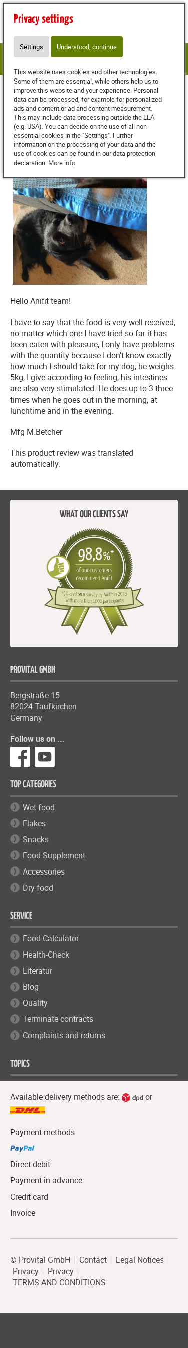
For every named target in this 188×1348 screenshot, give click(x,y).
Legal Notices (140, 1259)
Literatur (37, 970)
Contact (93, 1259)
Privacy (26, 1271)
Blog (31, 986)
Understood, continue (87, 46)
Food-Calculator (51, 938)
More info (61, 162)
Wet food (39, 807)
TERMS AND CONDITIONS (59, 1282)
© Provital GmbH (40, 1259)
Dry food (38, 887)
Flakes (34, 823)
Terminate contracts (58, 1018)
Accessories (44, 871)
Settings (31, 46)
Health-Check (46, 954)
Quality (35, 1002)
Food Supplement (54, 855)
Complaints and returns (64, 1035)
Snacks (36, 839)
